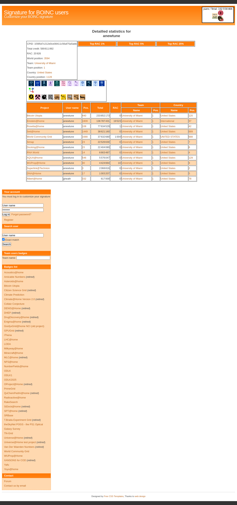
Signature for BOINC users (36, 12)
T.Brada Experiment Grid (17, 419)
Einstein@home (35, 121)
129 (191, 157)
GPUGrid (9, 330)
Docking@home (35, 147)
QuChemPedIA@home (17, 393)
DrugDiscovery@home (16, 317)
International (167, 121)
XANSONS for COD (15, 460)
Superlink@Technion (38, 168)
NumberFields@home (16, 366)
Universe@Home (13, 437)
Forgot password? (21, 214)
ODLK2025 (10, 379)
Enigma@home (12, 321)
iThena (8, 335)
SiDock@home (12, 406)
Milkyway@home (13, 348)
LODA (7, 344)
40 (83, 162)
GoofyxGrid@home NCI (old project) (24, 326)
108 (84, 126)
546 (84, 157)
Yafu (6, 464)
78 (190, 178)
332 (84, 178)
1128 (49, 76)
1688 (85, 136)
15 (83, 147)
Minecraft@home (13, 352)
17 (83, 173)
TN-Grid (8, 433)
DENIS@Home (12, 308)
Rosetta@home (35, 126)
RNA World (33, 152)
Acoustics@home (14, 272)
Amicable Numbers (14, 276)
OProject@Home (13, 384)
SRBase (8, 415)
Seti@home (33, 131)
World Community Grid (39, 136)
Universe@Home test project (20, 442)
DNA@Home (34, 173)
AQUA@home (35, 157)
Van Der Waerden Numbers (19, 446)
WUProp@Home (36, 162)
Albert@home (34, 178)
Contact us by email (15, 485)
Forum (7, 481)
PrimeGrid (9, 388)
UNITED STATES (170, 136)
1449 (85, 131)
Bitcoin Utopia (34, 115)
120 (191, 115)
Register (8, 219)
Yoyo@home (11, 469)
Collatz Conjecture (14, 303)
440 (84, 115)
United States (44, 72)
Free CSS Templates (114, 496)
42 (190, 126)
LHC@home (11, 339)
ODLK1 (8, 375)
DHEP (7, 312)
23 (83, 142)
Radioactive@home (15, 397)
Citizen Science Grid (15, 290)
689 (191, 131)
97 (190, 121)
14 (83, 152)
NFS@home (11, 361)
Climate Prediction (14, 294)
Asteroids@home (13, 281)
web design (140, 496)
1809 (85, 121)
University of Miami (44, 63)
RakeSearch (11, 402)
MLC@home (11, 357)
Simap (30, 142)
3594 (47, 58)
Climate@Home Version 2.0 (19, 299)
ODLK (7, 370)
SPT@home (11, 411)
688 (191, 136)
